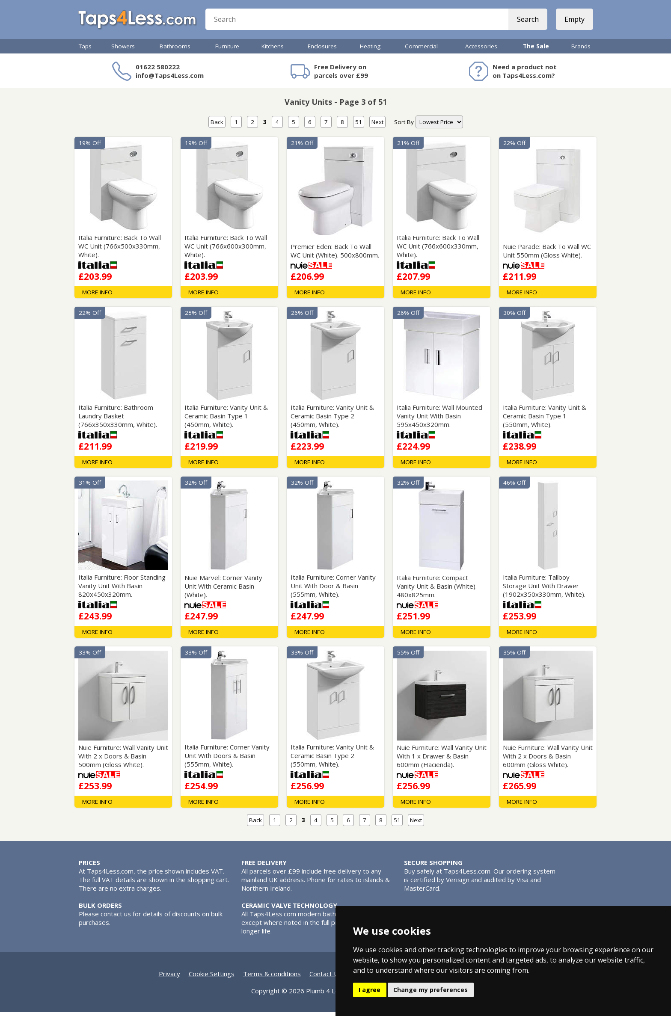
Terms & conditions (272, 977)
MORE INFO (97, 296)
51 (358, 126)
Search (527, 21)
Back (217, 126)
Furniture (227, 50)
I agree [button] (369, 990)
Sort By (404, 126)
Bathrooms (175, 50)
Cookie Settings (212, 977)
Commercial (421, 50)
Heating (370, 50)
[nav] (439, 125)
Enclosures (322, 50)
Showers (123, 50)
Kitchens (272, 50)
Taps (85, 50)
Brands (581, 50)
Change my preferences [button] (430, 990)
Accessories (481, 50)
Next (377, 126)
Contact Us (325, 977)
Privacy (169, 977)
